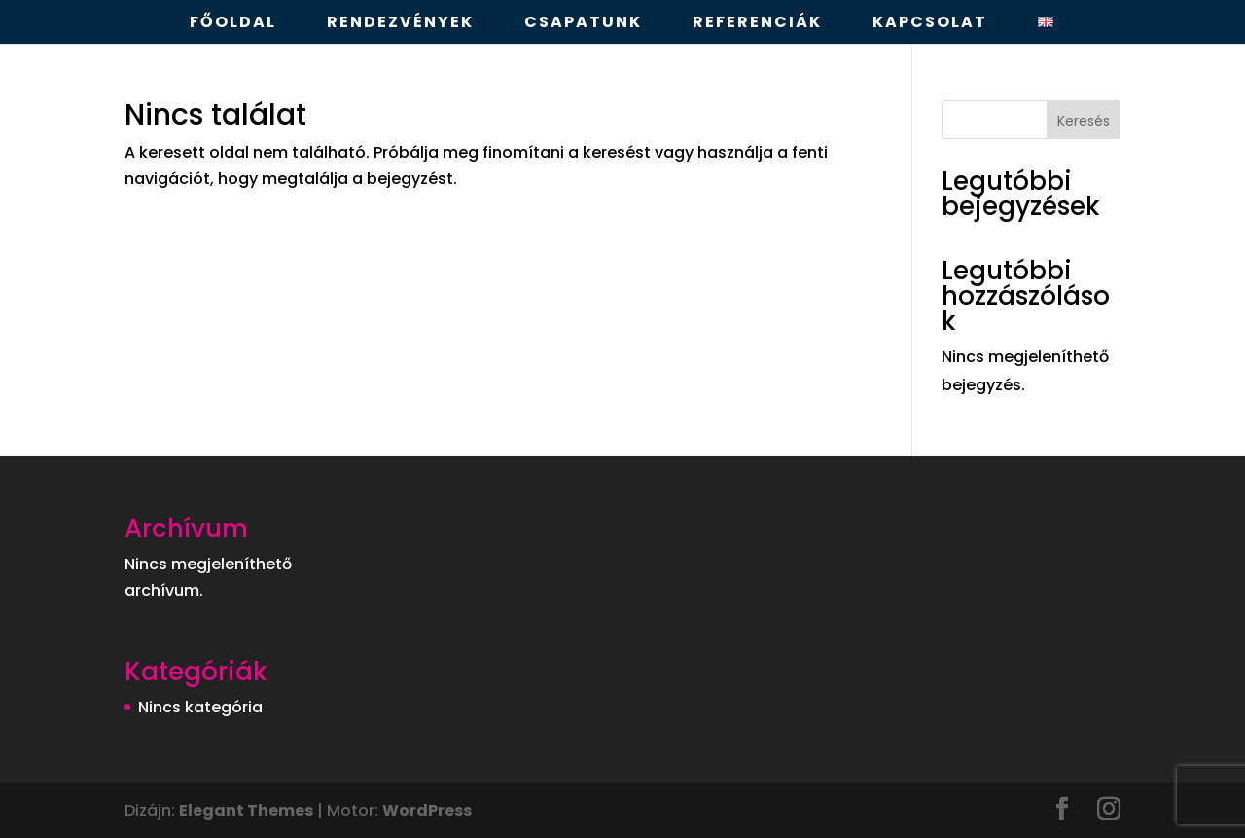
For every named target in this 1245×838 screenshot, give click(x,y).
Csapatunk (583, 24)
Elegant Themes (246, 810)
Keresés (1083, 120)
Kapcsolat (929, 24)
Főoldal (233, 24)
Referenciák (757, 24)
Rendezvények (400, 24)
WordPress (427, 810)
